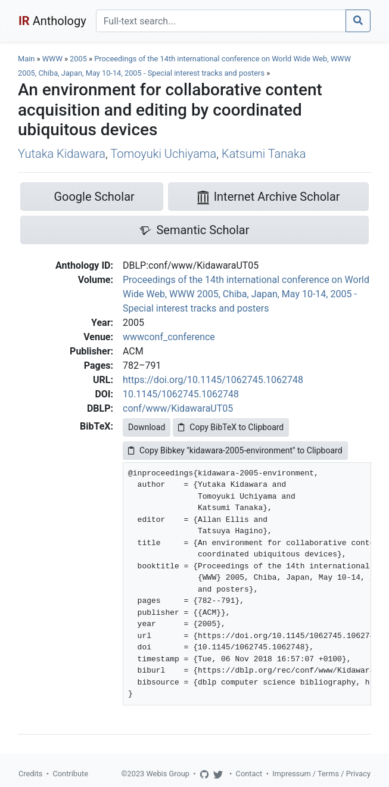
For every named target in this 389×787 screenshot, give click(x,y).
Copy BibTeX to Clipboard (231, 427)
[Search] (221, 21)
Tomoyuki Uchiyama (163, 154)
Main (26, 58)
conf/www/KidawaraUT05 (178, 408)
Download (146, 427)
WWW (52, 58)
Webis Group (167, 773)
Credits (30, 773)
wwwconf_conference (169, 337)
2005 (78, 58)
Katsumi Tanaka (264, 154)
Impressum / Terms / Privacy (321, 773)
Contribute (70, 773)
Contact (249, 773)
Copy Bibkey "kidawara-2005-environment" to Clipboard (235, 450)
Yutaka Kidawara (61, 154)
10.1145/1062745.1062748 (181, 394)
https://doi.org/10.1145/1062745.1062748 (213, 379)
